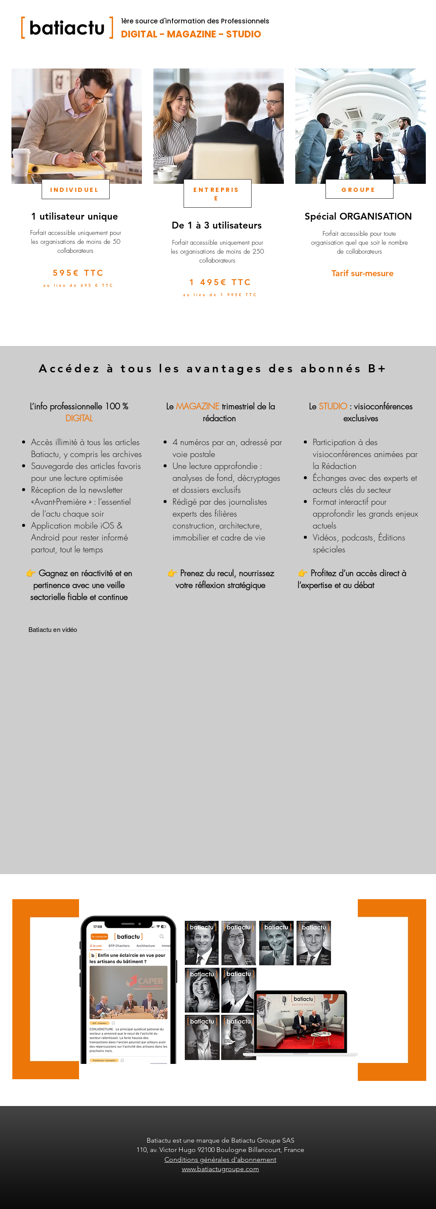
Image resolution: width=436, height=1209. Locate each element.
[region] (76, 198)
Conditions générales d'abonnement (220, 1159)
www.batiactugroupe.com (220, 1169)
